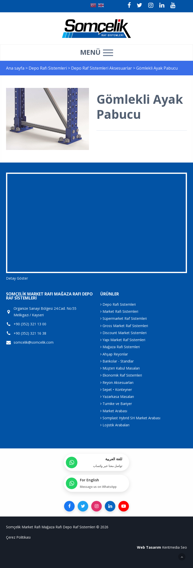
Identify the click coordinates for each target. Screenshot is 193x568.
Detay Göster (17, 278)
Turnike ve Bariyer (116, 403)
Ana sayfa (15, 68)
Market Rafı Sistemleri (119, 311)
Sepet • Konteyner (116, 389)
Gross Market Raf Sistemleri (124, 325)
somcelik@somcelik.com (34, 342)
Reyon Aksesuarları (116, 382)
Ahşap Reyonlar (114, 354)
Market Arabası (113, 410)
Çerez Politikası (18, 537)
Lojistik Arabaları (114, 425)
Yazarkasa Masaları (117, 396)
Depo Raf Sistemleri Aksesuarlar (102, 68)
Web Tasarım (149, 547)
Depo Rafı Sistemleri (48, 68)
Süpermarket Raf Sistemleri (123, 318)
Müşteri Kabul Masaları (120, 368)
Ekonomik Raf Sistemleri (121, 375)
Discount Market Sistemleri (123, 332)
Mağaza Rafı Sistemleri (120, 346)
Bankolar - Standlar (117, 361)
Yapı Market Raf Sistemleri (122, 339)
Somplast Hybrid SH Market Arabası (130, 418)
